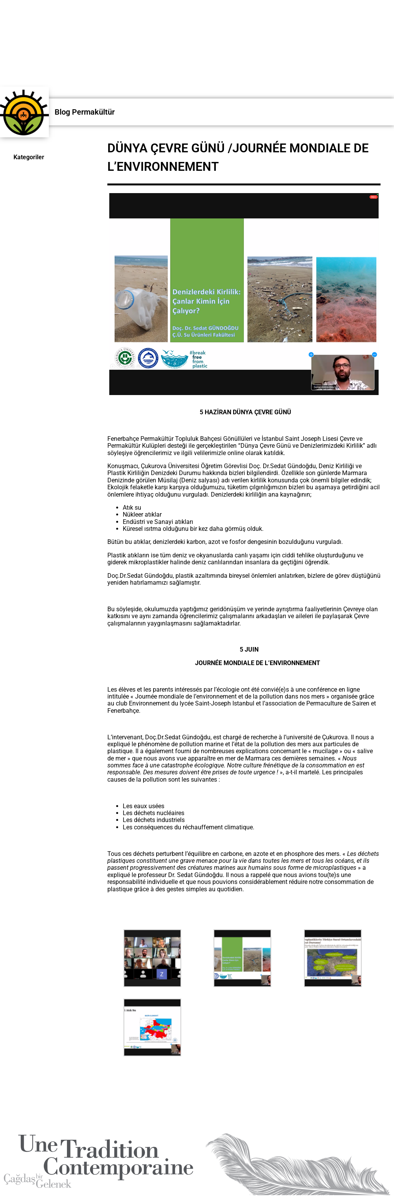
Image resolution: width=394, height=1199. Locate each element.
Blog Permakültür (85, 112)
